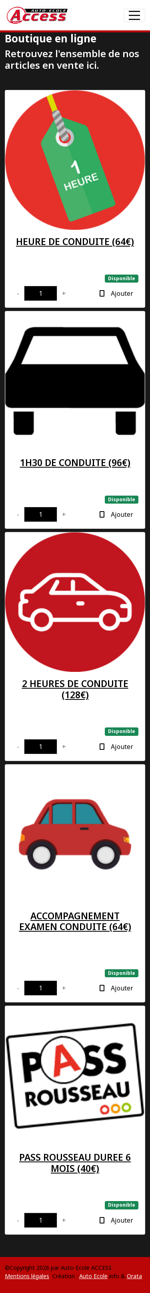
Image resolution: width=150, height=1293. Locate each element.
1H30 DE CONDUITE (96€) (75, 462)
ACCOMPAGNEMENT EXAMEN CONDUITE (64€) (75, 921)
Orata (134, 1276)
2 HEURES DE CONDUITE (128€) (75, 689)
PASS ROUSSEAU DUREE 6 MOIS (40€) (75, 1163)
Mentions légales (27, 1276)
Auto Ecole (93, 1276)
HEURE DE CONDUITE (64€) (75, 241)
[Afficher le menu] (134, 15)
